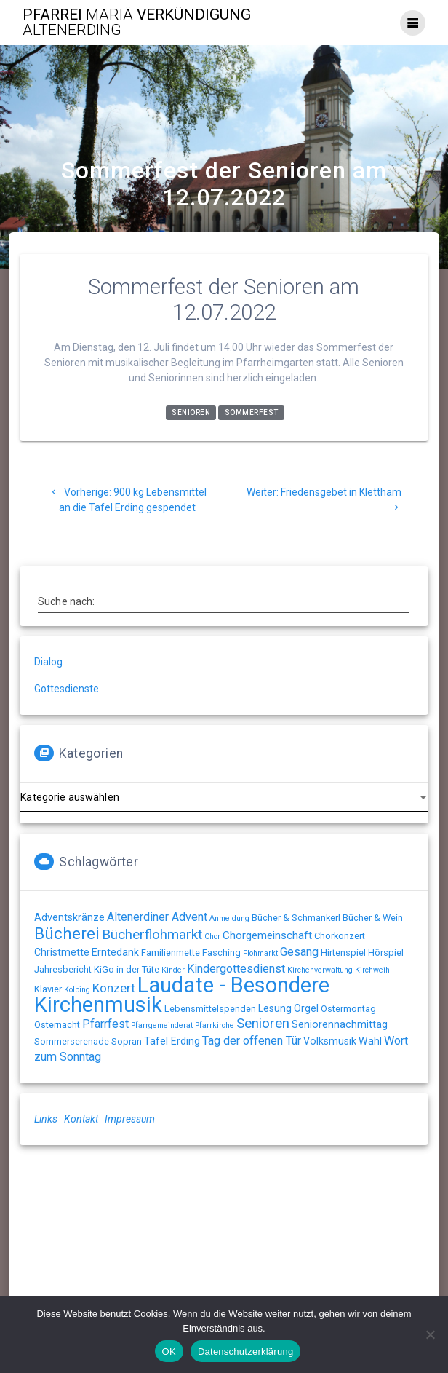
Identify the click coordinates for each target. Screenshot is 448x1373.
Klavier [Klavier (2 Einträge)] (48, 989)
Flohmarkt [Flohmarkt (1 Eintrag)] (260, 953)
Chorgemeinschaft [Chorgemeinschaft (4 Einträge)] (267, 935)
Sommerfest (252, 413)
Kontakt (81, 1119)
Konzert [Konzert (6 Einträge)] (113, 988)
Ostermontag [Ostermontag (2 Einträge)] (348, 1008)
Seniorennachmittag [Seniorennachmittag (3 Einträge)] (340, 1024)
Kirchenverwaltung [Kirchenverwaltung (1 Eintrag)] (320, 970)
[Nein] (430, 1334)
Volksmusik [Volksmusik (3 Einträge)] (329, 1041)
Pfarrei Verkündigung (137, 22)
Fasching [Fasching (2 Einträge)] (221, 952)
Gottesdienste (66, 689)
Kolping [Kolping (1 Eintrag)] (77, 989)
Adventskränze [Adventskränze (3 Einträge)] (69, 917)
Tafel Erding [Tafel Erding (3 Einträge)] (172, 1041)
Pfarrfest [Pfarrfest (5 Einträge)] (105, 1024)
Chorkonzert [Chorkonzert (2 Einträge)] (339, 935)
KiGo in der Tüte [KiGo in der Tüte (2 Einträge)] (126, 969)
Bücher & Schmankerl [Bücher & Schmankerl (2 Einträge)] (296, 917)
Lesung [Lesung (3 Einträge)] (275, 1008)
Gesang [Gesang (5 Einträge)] (299, 952)
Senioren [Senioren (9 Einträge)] (262, 1024)
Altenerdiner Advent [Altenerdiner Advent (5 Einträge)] (157, 917)
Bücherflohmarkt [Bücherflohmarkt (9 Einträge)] (152, 935)
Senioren (191, 413)
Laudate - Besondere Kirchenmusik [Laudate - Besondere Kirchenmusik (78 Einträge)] (181, 995)
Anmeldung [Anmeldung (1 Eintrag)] (229, 918)
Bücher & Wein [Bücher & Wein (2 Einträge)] (373, 917)
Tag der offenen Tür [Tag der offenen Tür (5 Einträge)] (251, 1041)
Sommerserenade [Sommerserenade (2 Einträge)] (71, 1041)
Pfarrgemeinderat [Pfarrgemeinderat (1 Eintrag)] (162, 1025)
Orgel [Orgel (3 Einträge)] (306, 1008)
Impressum (130, 1119)
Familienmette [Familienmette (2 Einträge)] (170, 952)
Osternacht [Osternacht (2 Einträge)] (57, 1024)
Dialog (48, 662)
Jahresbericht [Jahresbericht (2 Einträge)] (63, 969)
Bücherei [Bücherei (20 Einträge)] (67, 933)
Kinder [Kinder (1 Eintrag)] (173, 970)
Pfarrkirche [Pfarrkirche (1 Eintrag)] (214, 1025)
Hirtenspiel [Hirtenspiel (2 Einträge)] (343, 952)
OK (169, 1351)
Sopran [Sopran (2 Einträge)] (126, 1041)
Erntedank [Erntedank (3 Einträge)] (115, 952)
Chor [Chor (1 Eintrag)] (212, 936)
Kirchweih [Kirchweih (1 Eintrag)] (372, 970)
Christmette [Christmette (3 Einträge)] (61, 952)
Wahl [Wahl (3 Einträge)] (370, 1041)
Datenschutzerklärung (245, 1351)
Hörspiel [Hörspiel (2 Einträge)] (386, 952)
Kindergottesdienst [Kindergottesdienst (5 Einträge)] (236, 969)
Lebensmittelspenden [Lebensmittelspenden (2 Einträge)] (210, 1008)
